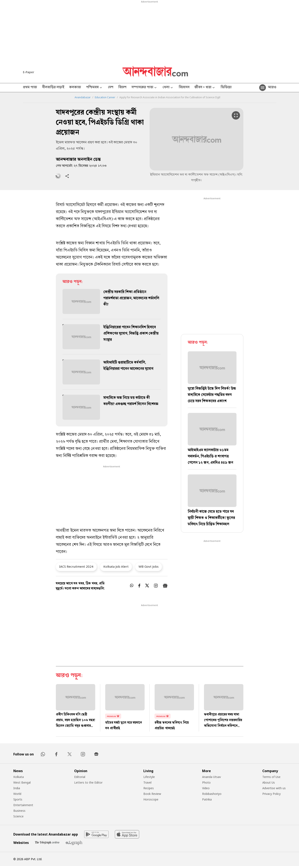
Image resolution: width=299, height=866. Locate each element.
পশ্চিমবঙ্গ (94, 88)
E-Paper (28, 72)
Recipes (148, 788)
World (17, 794)
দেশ (110, 88)
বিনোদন (184, 88)
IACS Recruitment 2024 (76, 566)
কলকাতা (75, 88)
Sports (17, 799)
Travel (147, 782)
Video (206, 788)
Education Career (105, 97)
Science (18, 816)
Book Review (152, 794)
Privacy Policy (271, 794)
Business (19, 811)
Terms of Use (271, 777)
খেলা (168, 88)
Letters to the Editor (88, 782)
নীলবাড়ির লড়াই (53, 88)
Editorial (79, 777)
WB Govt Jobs (149, 566)
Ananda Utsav (211, 777)
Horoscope (150, 799)
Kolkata (18, 777)
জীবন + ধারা (205, 88)
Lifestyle (149, 777)
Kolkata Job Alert (116, 566)
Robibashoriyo (211, 794)
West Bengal (22, 782)
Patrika (207, 799)
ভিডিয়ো (226, 88)
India (16, 788)
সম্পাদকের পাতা (144, 88)
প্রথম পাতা (30, 88)
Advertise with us (274, 788)
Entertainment (23, 805)
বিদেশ (122, 88)
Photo (206, 782)
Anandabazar (83, 97)
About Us (268, 782)
